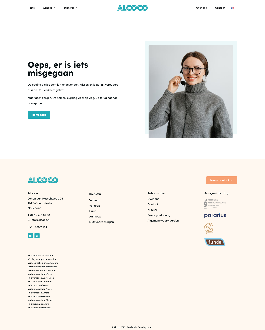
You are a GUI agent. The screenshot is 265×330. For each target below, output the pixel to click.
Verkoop (94, 205)
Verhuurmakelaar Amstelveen (42, 267)
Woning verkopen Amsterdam (42, 259)
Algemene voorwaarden (163, 220)
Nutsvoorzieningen (101, 222)
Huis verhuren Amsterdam (40, 255)
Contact (153, 204)
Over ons (153, 199)
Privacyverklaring (159, 215)
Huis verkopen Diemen (39, 296)
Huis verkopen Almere (38, 293)
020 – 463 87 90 (40, 215)
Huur (92, 211)
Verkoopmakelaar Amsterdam (43, 263)
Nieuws (152, 209)
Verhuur (94, 200)
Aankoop (95, 216)
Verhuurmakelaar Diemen (40, 300)
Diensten (95, 194)
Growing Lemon (145, 327)
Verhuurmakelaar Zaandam (41, 270)
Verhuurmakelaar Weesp (40, 274)
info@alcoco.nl (40, 220)
